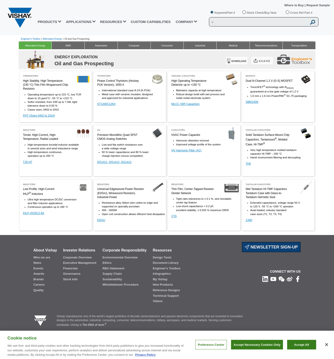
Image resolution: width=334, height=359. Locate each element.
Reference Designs (166, 290)
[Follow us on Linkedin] (265, 279)
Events (38, 268)
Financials (70, 268)
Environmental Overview (120, 257)
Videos (158, 301)
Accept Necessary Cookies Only (257, 348)
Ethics (107, 262)
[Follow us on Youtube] (273, 279)
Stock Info (70, 279)
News (37, 262)
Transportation (299, 45)
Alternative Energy (52, 39)
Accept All (301, 348)
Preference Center (211, 348)
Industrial (200, 45)
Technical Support (166, 295)
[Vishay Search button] (312, 22)
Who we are (41, 257)
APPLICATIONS (79, 22)
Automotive (101, 45)
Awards (38, 273)
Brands (38, 279)
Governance (71, 273)
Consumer (167, 45)
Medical (233, 45)
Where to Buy (294, 5)
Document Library (166, 262)
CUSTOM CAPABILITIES (151, 22)
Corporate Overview (77, 257)
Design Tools (162, 257)
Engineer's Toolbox (30, 39)
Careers (39, 284)
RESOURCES (111, 22)
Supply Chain (112, 273)
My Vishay (160, 279)
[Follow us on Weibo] (289, 279)
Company (184, 22)
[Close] (326, 348)
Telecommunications (266, 45)
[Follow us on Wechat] (281, 279)
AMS (68, 45)
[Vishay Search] (258, 22)
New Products (163, 284)
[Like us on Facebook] (298, 279)
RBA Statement (113, 268)
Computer (134, 45)
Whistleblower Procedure (121, 284)
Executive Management (79, 262)
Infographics (162, 273)
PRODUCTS (47, 22)
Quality (38, 290)
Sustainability (112, 279)
